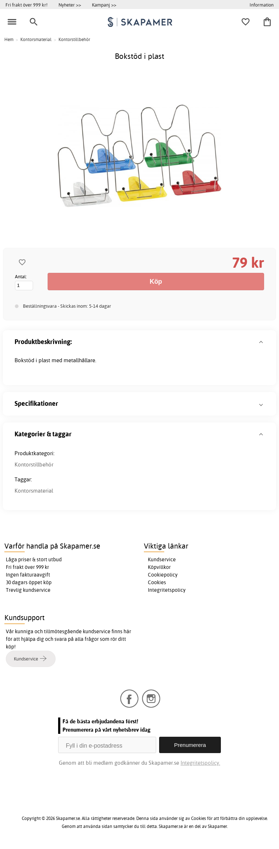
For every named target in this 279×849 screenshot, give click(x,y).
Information (262, 5)
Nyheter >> (69, 5)
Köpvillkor (159, 567)
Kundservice (162, 559)
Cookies (157, 582)
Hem (8, 39)
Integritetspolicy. (200, 762)
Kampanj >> (104, 5)
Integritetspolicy (167, 590)
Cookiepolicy (163, 574)
